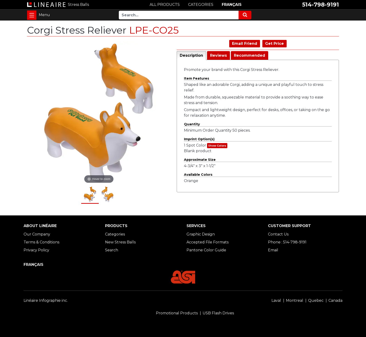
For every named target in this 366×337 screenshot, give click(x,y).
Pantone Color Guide (206, 250)
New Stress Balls (120, 242)
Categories (115, 234)
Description (191, 55)
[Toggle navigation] (31, 15)
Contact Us (278, 234)
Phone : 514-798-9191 (287, 242)
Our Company (37, 234)
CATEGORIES (200, 4)
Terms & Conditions (41, 242)
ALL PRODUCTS (165, 4)
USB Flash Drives (218, 313)
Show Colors (217, 145)
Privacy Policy (36, 250)
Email (273, 250)
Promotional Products (177, 313)
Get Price (274, 43)
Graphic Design (201, 234)
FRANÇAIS (232, 4)
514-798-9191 (320, 4)
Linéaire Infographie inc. (46, 300)
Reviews (218, 55)
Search (111, 250)
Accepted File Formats (208, 242)
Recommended (249, 55)
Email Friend (244, 43)
